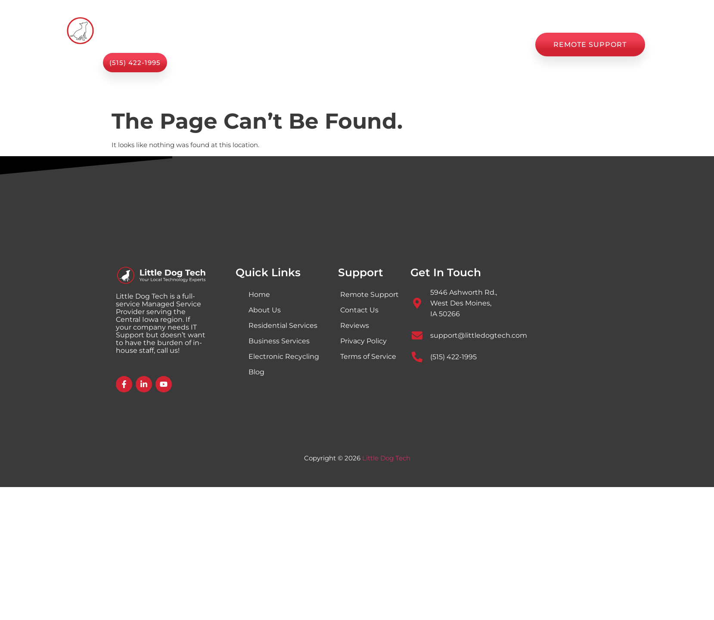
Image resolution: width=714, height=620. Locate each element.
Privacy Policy (363, 341)
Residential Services (282, 325)
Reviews (449, 44)
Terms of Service (368, 356)
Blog (409, 44)
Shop (375, 44)
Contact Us (500, 44)
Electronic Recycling (283, 356)
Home (229, 44)
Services (278, 44)
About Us (332, 44)
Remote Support (369, 294)
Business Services (279, 341)
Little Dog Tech (386, 458)
